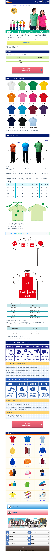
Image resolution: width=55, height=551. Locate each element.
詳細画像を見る (27, 42)
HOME (7, 5)
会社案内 (23, 546)
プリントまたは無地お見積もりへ (26, 70)
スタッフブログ (30, 546)
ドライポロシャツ (23, 5)
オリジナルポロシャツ (14, 5)
